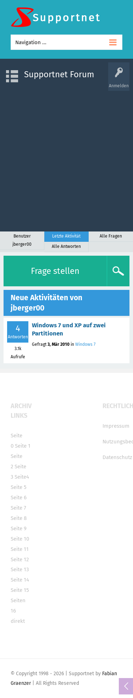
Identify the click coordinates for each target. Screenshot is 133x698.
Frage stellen (55, 271)
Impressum (115, 426)
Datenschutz (117, 457)
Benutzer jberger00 (22, 240)
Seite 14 (20, 580)
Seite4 (22, 477)
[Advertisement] (66, 157)
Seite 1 (23, 446)
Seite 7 (18, 508)
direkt (18, 621)
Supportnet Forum (59, 74)
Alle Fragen (111, 236)
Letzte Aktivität (66, 236)
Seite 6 (19, 497)
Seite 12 (20, 559)
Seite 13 (20, 569)
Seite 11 (20, 549)
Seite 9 (19, 528)
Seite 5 (19, 487)
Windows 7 (85, 344)
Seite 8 (19, 518)
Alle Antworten (66, 246)
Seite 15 (20, 590)
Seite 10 (20, 539)
